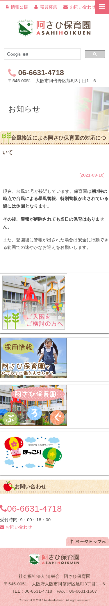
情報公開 (17, 6)
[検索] (42, 54)
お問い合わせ (79, 6)
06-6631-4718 (41, 73)
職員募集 (46, 6)
